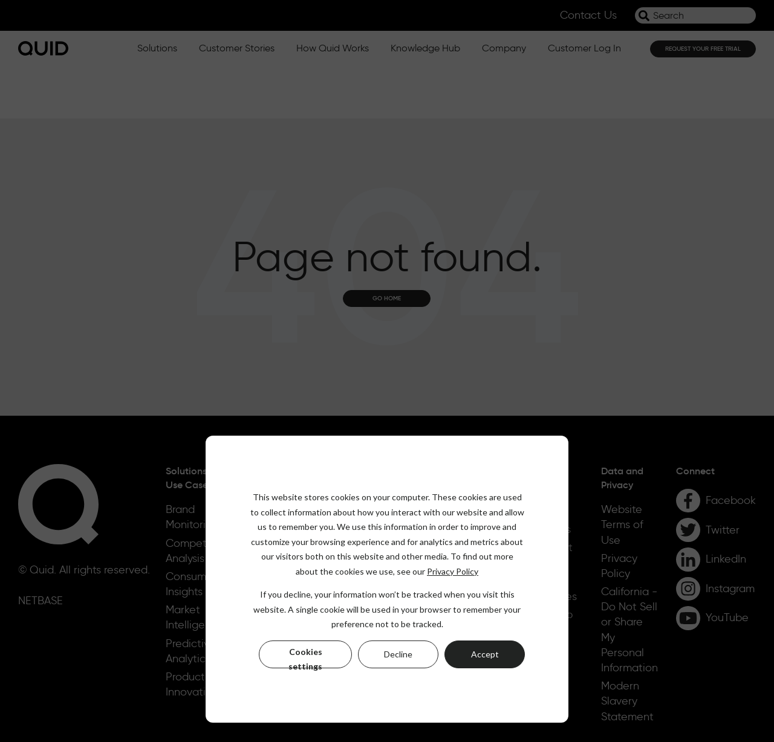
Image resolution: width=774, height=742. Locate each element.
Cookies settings (305, 657)
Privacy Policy (452, 571)
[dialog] (387, 579)
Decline (398, 654)
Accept (485, 654)
